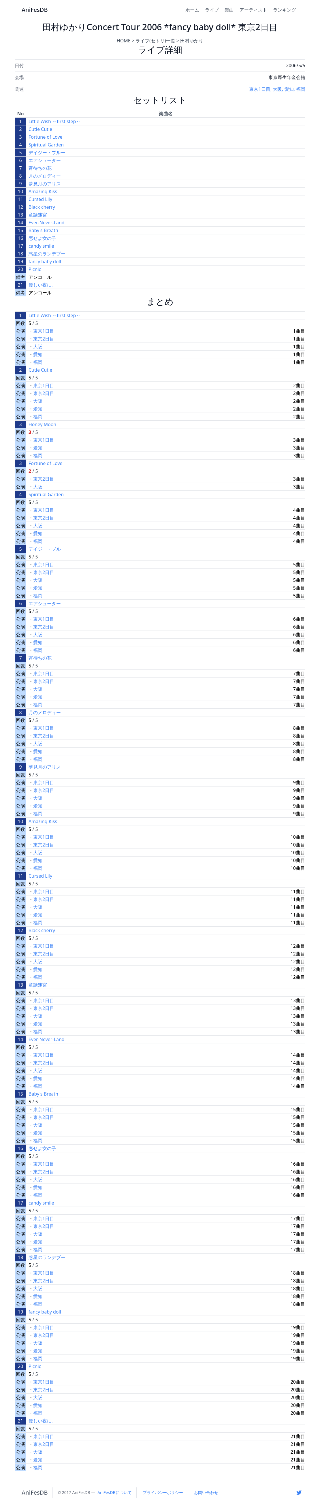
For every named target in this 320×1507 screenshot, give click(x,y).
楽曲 (229, 10)
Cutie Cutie (40, 129)
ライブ (212, 10)
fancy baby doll (45, 261)
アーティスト (253, 10)
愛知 (289, 89)
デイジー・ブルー (47, 152)
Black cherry (42, 207)
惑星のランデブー (47, 254)
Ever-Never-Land (47, 222)
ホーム (192, 10)
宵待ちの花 (40, 168)
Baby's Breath (43, 230)
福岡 (300, 89)
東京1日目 (259, 89)
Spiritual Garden (46, 145)
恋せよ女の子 (42, 238)
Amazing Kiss (43, 191)
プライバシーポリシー (163, 1492)
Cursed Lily (40, 199)
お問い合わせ (206, 1492)
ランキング (284, 10)
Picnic (35, 269)
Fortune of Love (46, 137)
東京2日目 (43, 339)
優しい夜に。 (42, 285)
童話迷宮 (38, 215)
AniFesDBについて (114, 1492)
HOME (124, 40)
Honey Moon (42, 424)
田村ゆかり (191, 40)
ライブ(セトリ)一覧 (155, 40)
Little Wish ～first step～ (54, 121)
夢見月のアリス (45, 183)
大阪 (277, 89)
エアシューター (45, 160)
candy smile (41, 246)
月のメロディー (45, 176)
